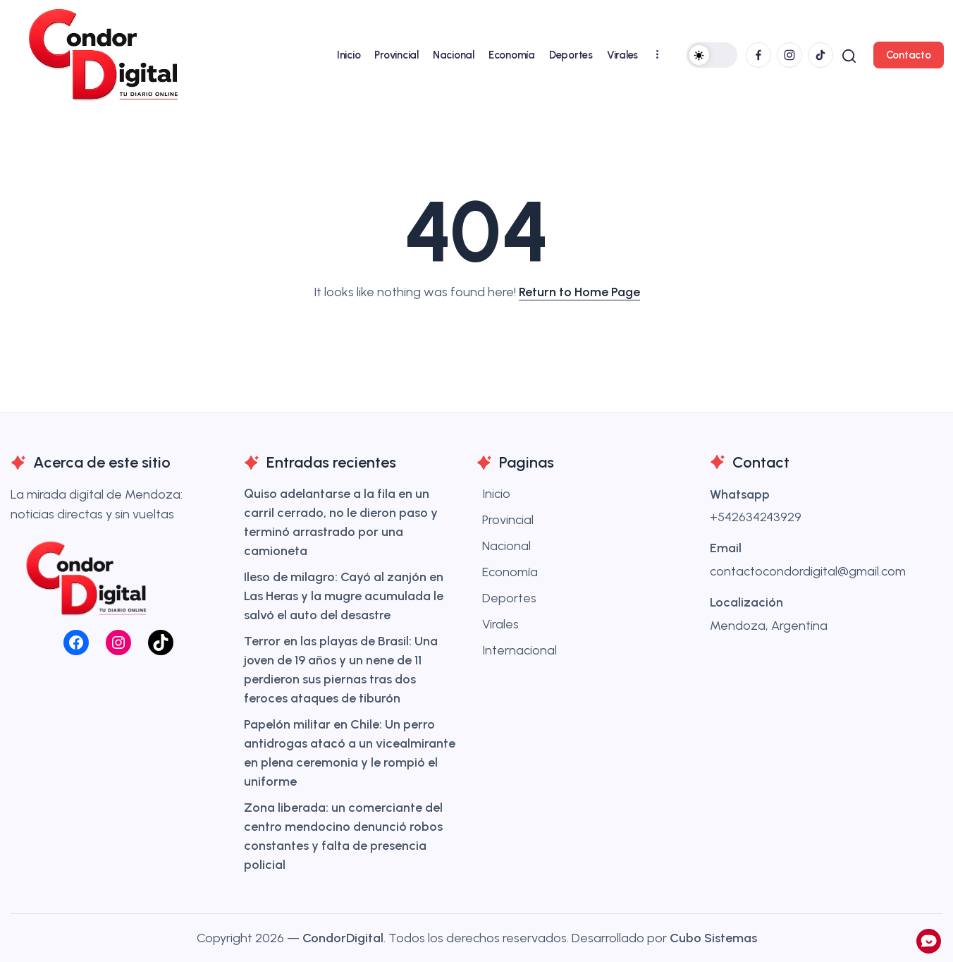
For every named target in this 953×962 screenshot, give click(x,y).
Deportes (509, 598)
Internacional (519, 650)
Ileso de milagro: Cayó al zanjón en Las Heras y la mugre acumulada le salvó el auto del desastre (343, 596)
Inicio (496, 493)
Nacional (506, 546)
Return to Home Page (579, 292)
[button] (710, 55)
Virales (500, 624)
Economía (510, 572)
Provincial (508, 520)
